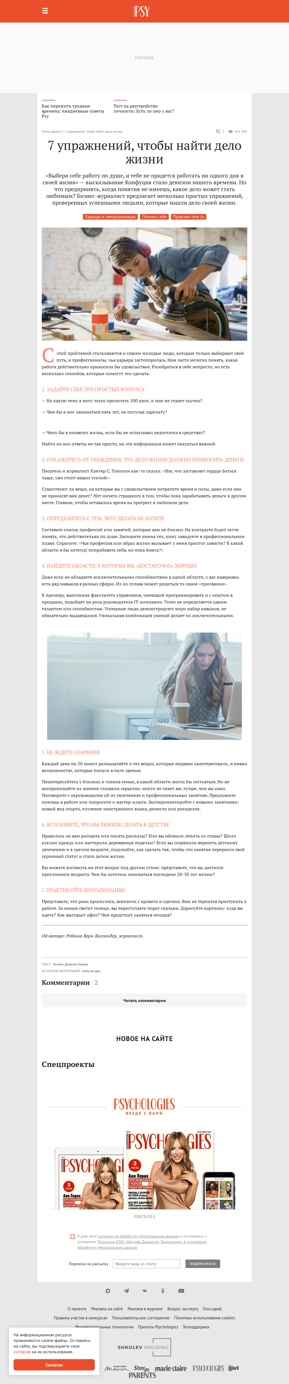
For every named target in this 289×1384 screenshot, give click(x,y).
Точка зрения (51, 131)
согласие (22, 1351)
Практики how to (188, 216)
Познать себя (154, 216)
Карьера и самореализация (110, 216)
